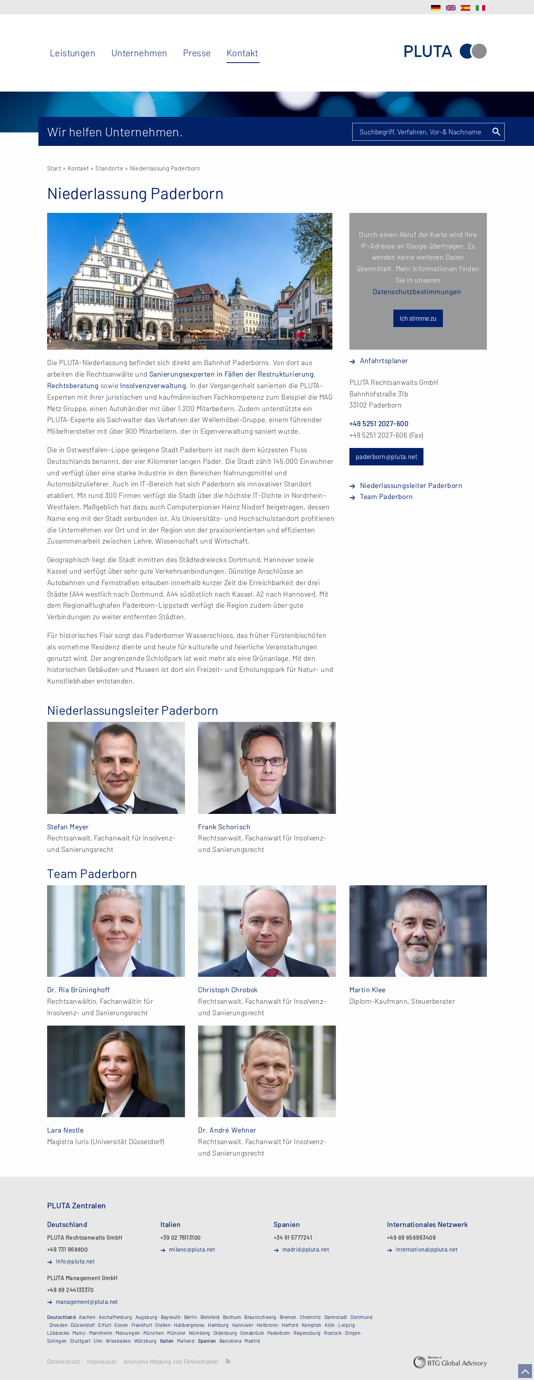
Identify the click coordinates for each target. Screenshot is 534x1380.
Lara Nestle (65, 1129)
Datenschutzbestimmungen (417, 291)
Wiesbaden (118, 1341)
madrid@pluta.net (305, 1249)
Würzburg (145, 1341)
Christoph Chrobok (228, 989)
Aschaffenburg (115, 1317)
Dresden (59, 1325)
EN (450, 8)
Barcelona (230, 1341)
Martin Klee (367, 989)
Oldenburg (225, 1333)
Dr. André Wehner (227, 1129)
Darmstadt (335, 1317)
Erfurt (104, 1325)
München (153, 1333)
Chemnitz (310, 1317)
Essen (121, 1325)
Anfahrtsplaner (384, 360)
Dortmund (362, 1317)
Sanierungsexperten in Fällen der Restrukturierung (231, 373)
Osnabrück (252, 1333)
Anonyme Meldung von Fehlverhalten (171, 1362)
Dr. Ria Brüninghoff (78, 989)
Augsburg (146, 1317)
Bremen (288, 1317)
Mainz (79, 1333)
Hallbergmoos (189, 1325)
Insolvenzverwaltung (153, 385)
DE (435, 8)
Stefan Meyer (68, 826)
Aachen (87, 1317)
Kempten (312, 1325)
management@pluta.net (87, 1301)
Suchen (496, 131)
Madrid (252, 1341)
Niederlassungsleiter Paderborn (411, 485)
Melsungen (128, 1333)
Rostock (332, 1333)
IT (480, 8)
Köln (330, 1325)
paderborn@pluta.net (387, 456)
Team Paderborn (386, 496)
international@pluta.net (427, 1249)
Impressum (101, 1362)
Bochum (232, 1317)
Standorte (109, 168)
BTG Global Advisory (450, 1362)
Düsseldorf (83, 1325)
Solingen (57, 1341)
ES (465, 8)
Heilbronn (267, 1325)
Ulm (97, 1341)
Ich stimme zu (418, 318)
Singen (353, 1333)
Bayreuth (171, 1317)
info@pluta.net (75, 1261)
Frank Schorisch (224, 826)
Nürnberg (199, 1333)
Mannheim (101, 1333)
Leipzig (346, 1325)
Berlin (190, 1317)
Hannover (243, 1325)
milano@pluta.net (192, 1249)
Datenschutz (63, 1362)
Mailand (186, 1341)
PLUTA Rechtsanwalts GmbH (445, 51)
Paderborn (278, 1333)
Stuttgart (80, 1341)
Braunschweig (260, 1317)
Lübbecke (58, 1333)
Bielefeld (210, 1317)
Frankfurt (142, 1325)
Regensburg (307, 1333)
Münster (176, 1333)
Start (54, 168)
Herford (290, 1325)
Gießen (163, 1325)
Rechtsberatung (73, 385)
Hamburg (218, 1325)
